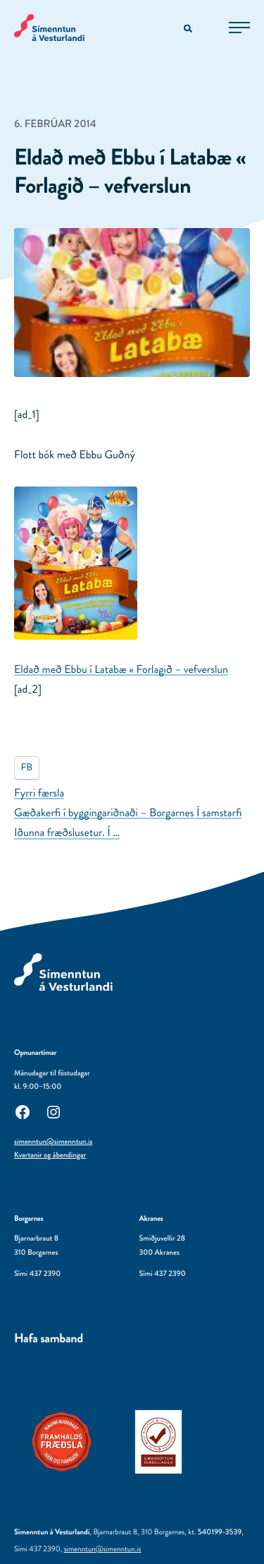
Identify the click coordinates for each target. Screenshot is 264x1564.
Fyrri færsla (39, 793)
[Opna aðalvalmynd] (239, 27)
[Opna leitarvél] (189, 29)
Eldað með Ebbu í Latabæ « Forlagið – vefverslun (121, 670)
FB (26, 767)
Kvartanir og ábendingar (50, 1155)
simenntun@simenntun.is (53, 1141)
